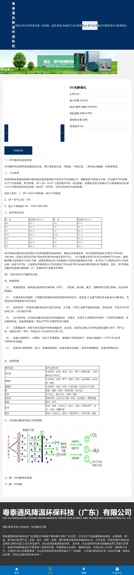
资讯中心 (112, 25)
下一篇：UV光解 (13, 484)
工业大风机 (76, 25)
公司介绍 (25, 25)
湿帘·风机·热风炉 (61, 25)
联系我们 (122, 25)
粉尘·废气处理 (90, 25)
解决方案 (102, 25)
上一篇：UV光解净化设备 (18, 477)
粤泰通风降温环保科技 (13, 25)
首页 (17, 25)
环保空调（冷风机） (41, 25)
